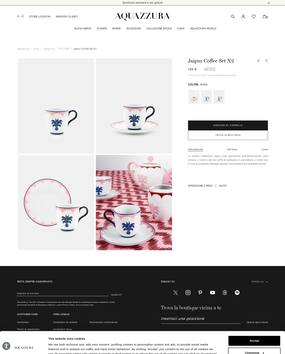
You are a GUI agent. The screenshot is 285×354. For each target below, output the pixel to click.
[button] (268, 3)
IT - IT (20, 16)
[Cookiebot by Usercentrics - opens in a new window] (24, 347)
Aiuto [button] (223, 185)
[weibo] (224, 292)
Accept (254, 318)
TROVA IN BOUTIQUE (228, 135)
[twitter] (175, 292)
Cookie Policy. (131, 336)
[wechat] (237, 292)
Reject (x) (254, 342)
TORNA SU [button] (259, 281)
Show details (57, 346)
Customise (254, 330)
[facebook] (163, 292)
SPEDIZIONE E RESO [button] (200, 185)
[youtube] (212, 292)
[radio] (193, 97)
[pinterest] (200, 292)
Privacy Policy (68, 305)
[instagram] (187, 292)
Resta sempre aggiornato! (35, 281)
